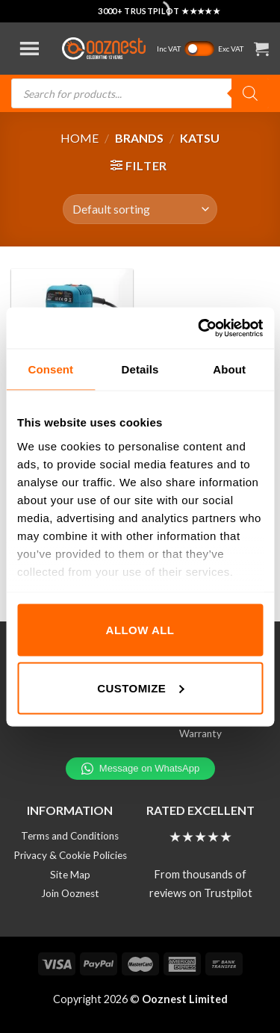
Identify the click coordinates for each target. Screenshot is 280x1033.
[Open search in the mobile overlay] (140, 93)
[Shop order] (140, 209)
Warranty (200, 733)
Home (79, 138)
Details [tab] (140, 369)
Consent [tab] (50, 369)
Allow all (140, 630)
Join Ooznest (70, 893)
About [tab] (229, 369)
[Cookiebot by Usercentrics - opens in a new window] (199, 328)
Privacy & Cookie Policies (70, 855)
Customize (140, 687)
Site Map (70, 875)
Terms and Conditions (70, 836)
